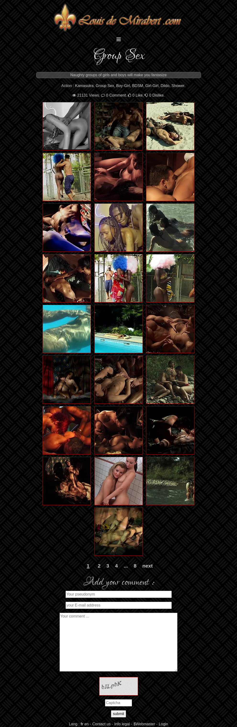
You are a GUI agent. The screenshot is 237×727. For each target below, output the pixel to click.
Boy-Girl (123, 86)
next (147, 565)
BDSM (137, 86)
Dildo (165, 86)
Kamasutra (84, 86)
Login (163, 724)
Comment (113, 95)
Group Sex (105, 86)
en (86, 724)
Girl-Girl (152, 86)
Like (135, 95)
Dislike (154, 95)
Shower (177, 86)
